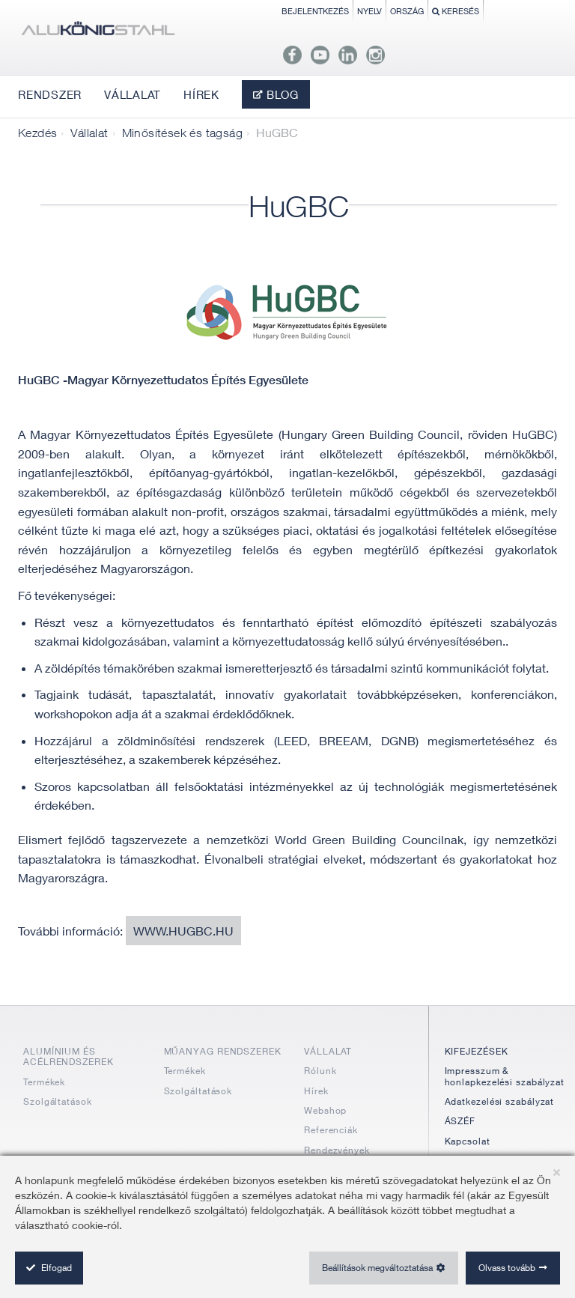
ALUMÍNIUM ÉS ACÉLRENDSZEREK (68, 1056)
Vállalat (89, 132)
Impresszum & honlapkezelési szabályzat (505, 1076)
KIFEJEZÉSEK (476, 1051)
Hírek (316, 1091)
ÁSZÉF (460, 1120)
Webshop (325, 1110)
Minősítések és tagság (182, 132)
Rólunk (320, 1070)
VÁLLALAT (328, 1051)
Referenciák (331, 1129)
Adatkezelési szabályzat (500, 1101)
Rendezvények (337, 1150)
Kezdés (37, 132)
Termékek (44, 1082)
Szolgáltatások (57, 1101)
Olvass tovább (506, 1267)
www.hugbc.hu (183, 931)
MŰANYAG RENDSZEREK (223, 1051)
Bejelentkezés (315, 11)
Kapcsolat (467, 1141)
